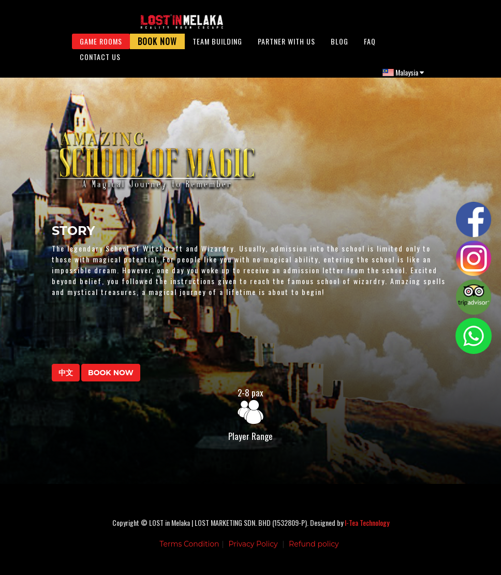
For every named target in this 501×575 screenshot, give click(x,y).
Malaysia (403, 77)
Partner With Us (286, 46)
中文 (65, 380)
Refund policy (314, 551)
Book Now (157, 46)
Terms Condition (189, 551)
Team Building (217, 46)
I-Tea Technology (367, 530)
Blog (339, 46)
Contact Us (100, 61)
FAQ (370, 46)
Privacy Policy (252, 551)
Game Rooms (101, 46)
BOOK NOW (111, 380)
